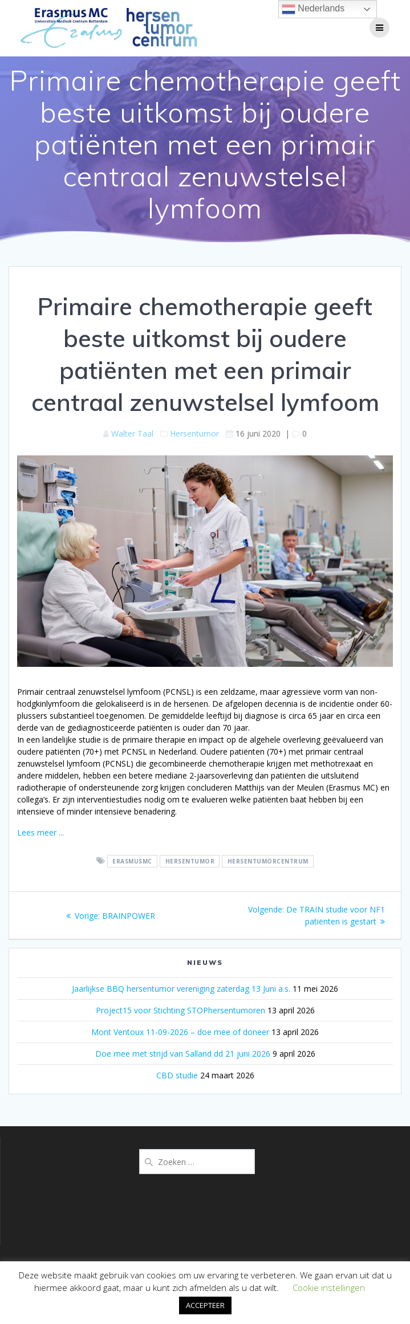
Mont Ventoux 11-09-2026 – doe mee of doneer (180, 1031)
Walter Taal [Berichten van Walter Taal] (132, 433)
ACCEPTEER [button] (205, 1305)
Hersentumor (194, 433)
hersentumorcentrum (268, 861)
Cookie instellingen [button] (329, 1287)
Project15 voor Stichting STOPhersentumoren (180, 1010)
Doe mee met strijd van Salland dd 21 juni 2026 (182, 1053)
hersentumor (190, 861)
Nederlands (313, 9)
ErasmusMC (132, 861)
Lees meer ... (40, 832)
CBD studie (177, 1075)
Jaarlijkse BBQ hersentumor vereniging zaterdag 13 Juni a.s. (181, 988)
